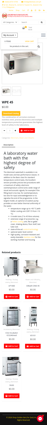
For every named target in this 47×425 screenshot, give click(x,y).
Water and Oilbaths (26, 138)
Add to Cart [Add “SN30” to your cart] (13, 396)
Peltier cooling (17, 221)
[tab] (8, 145)
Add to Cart (28, 130)
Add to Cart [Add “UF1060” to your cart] (13, 296)
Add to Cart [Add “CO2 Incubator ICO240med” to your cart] (13, 346)
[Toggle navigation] (43, 35)
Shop (17, 10)
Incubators (8, 329)
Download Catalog (11, 113)
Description (8, 145)
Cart (23, 10)
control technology (30, 229)
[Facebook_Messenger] (40, 418)
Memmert (14, 138)
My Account (9, 35)
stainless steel (29, 237)
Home (11, 10)
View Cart (29, 41)
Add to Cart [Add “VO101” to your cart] (34, 346)
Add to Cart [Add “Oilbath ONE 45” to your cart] (34, 296)
